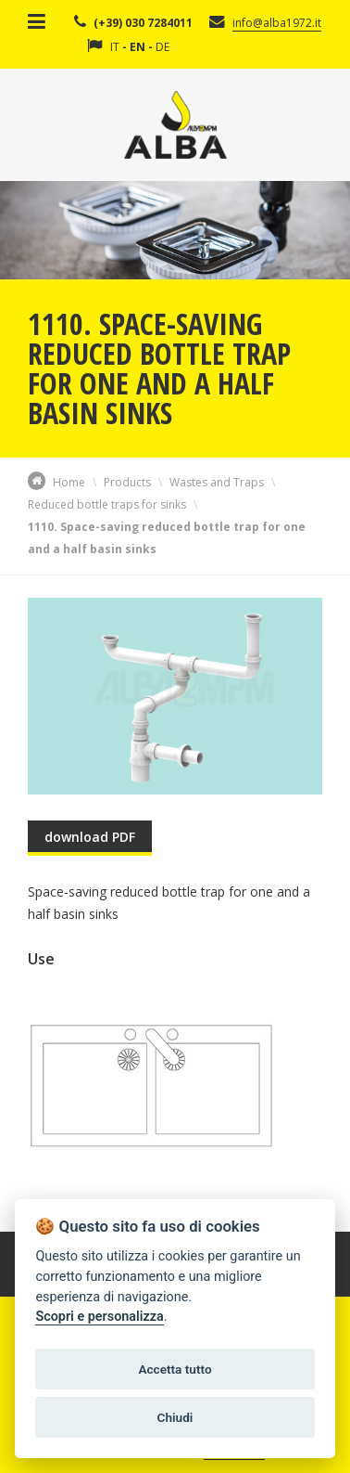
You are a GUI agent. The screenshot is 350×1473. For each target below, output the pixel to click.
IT (114, 47)
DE (162, 47)
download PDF (89, 837)
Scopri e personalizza (99, 1316)
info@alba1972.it (276, 23)
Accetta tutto (174, 1369)
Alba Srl (175, 125)
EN (137, 47)
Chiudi (175, 1417)
